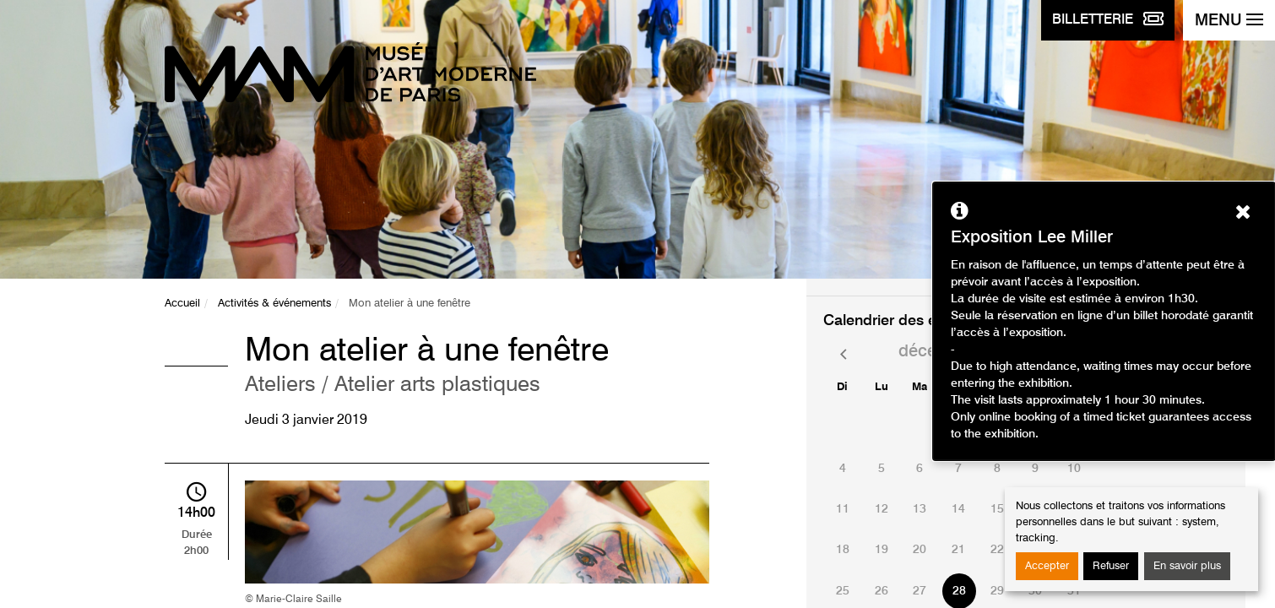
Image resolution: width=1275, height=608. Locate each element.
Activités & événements (274, 303)
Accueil (182, 303)
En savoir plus (1187, 566)
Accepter (1047, 566)
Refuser (1111, 566)
